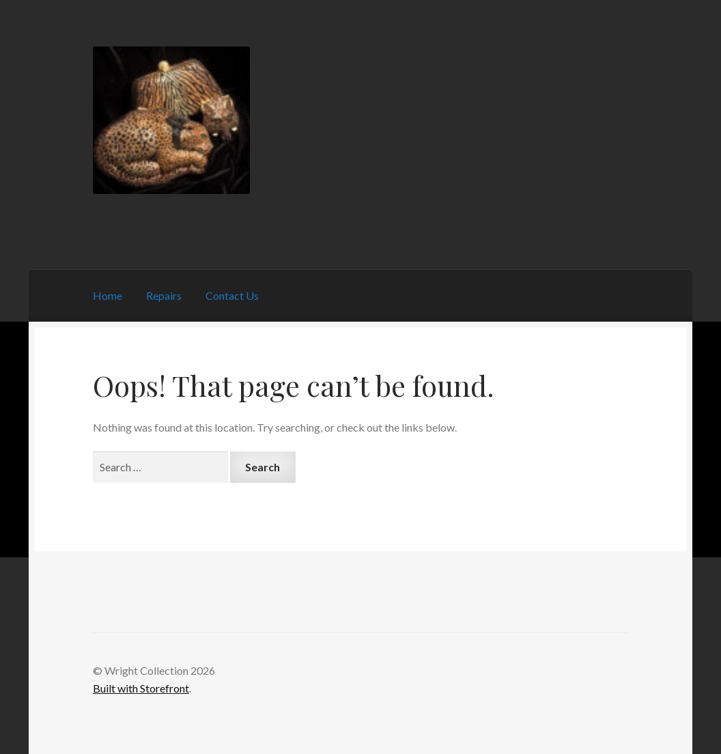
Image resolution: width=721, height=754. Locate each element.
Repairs (164, 295)
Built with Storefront (141, 688)
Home (107, 295)
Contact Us (232, 295)
